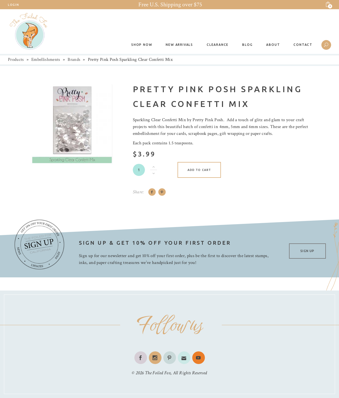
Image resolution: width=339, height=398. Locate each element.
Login (13, 4)
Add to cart (199, 169)
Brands (74, 59)
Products (16, 59)
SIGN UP (307, 251)
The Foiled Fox (158, 373)
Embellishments (45, 59)
